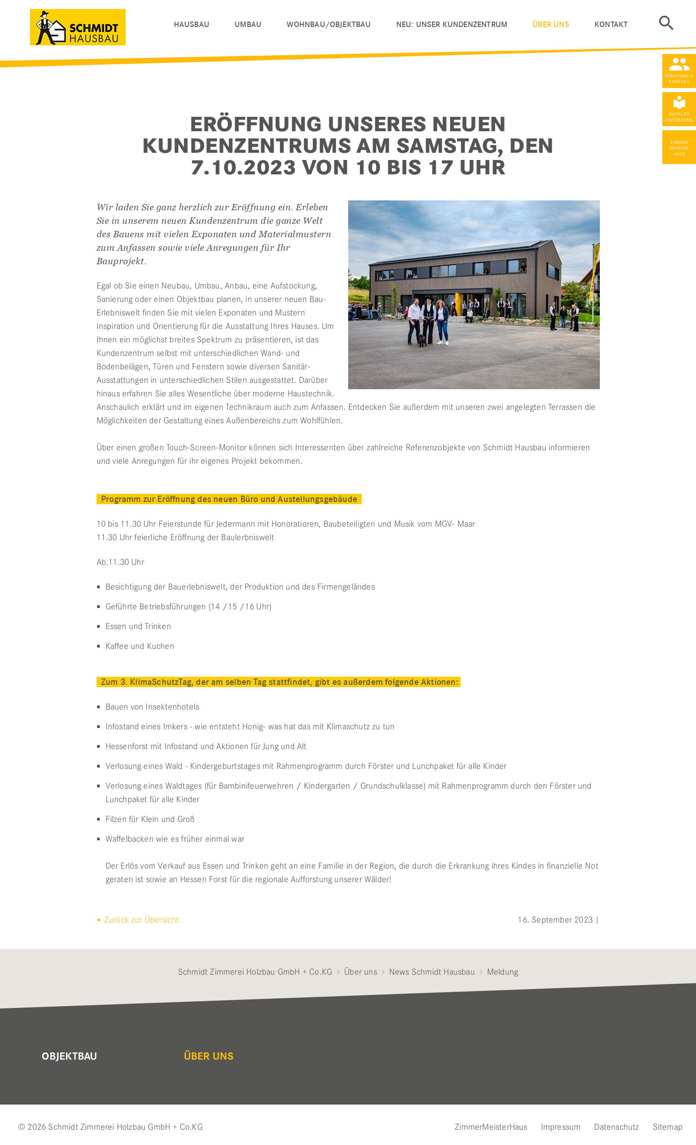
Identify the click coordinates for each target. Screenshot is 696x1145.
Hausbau (191, 24)
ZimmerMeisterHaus (491, 1127)
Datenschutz (616, 1127)
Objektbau (69, 1056)
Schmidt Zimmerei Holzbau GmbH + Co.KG (255, 972)
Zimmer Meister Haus (679, 148)
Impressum (561, 1127)
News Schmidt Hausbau (432, 972)
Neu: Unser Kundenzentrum (451, 24)
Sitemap (668, 1127)
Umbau (248, 24)
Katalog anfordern (679, 116)
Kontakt (611, 24)
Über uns (550, 24)
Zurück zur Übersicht (140, 919)
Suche (666, 23)
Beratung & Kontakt (679, 78)
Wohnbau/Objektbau (329, 24)
